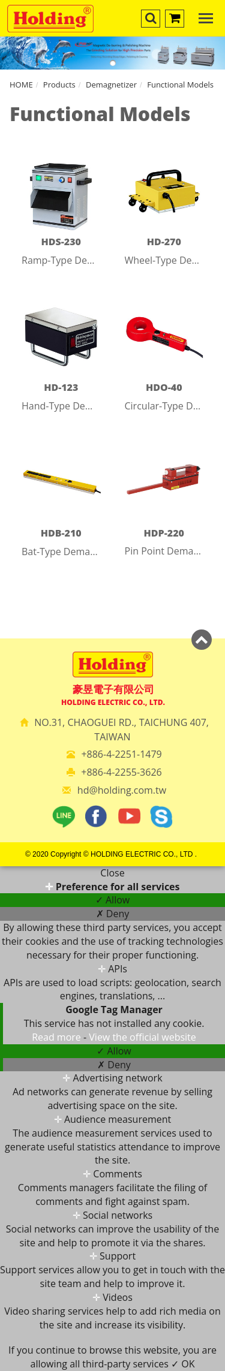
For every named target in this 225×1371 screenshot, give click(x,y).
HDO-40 (164, 387)
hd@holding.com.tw (121, 790)
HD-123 (61, 387)
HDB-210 (61, 533)
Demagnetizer (111, 84)
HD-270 (164, 241)
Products (59, 84)
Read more (57, 1037)
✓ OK (182, 1363)
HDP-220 (164, 533)
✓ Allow (112, 899)
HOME (21, 84)
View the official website (142, 1037)
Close (112, 872)
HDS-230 (61, 241)
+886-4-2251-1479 (121, 754)
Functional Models (180, 84)
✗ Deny (113, 913)
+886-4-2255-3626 (121, 772)
